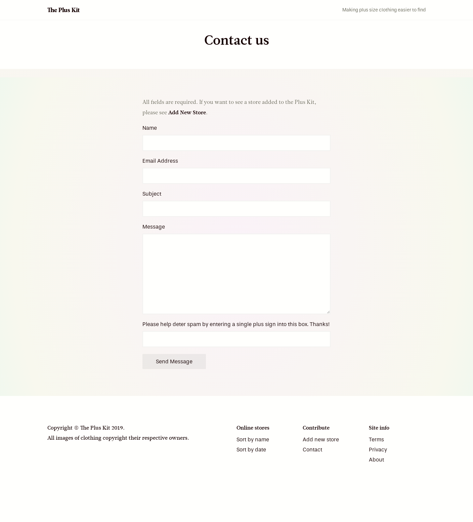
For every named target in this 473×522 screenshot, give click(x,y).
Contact (312, 449)
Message (153, 227)
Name (149, 128)
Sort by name (252, 439)
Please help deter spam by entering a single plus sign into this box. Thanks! (236, 324)
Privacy (378, 449)
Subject (151, 194)
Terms (376, 439)
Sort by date (251, 449)
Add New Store (187, 112)
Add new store (321, 439)
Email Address (160, 161)
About (376, 459)
